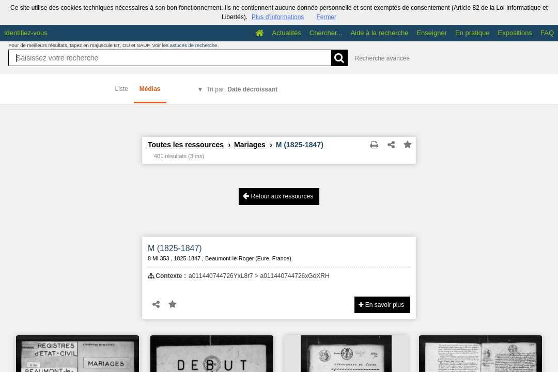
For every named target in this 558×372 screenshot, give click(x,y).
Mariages (250, 145)
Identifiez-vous (26, 33)
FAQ (547, 33)
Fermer (326, 17)
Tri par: (241, 89)
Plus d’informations (278, 17)
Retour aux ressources (278, 196)
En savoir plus (381, 304)
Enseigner (431, 33)
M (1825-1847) (175, 248)
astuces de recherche (194, 45)
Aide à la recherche (379, 33)
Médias (150, 88)
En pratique (472, 33)
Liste (121, 88)
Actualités (286, 33)
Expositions (515, 33)
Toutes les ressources (186, 145)
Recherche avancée (382, 58)
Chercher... (326, 33)
